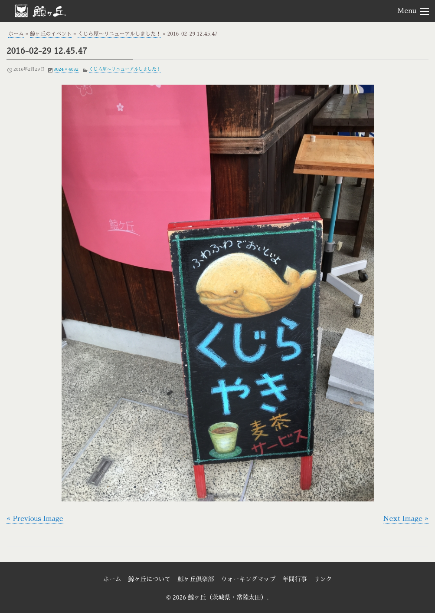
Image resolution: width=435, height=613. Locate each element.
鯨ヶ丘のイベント (51, 33)
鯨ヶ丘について (149, 579)
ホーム (16, 33)
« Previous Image (35, 518)
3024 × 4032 (66, 69)
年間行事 (295, 579)
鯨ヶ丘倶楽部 (196, 579)
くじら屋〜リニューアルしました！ (119, 33)
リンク (323, 579)
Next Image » (405, 518)
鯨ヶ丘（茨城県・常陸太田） (54, 10)
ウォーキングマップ (248, 579)
